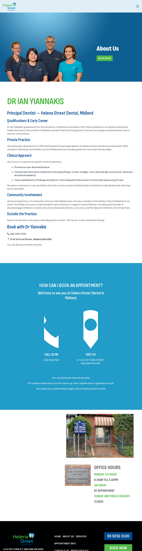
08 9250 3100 (118, 536)
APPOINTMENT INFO (65, 543)
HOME (57, 536)
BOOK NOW (104, 58)
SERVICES (81, 536)
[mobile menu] (137, 6)
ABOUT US (68, 536)
